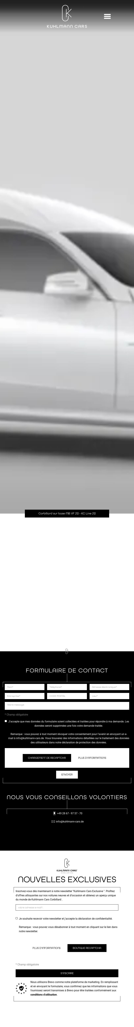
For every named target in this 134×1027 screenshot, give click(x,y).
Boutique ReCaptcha (87, 948)
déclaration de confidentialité (95, 918)
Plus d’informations (92, 757)
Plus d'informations (47, 948)
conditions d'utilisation (43, 994)
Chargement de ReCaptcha (47, 757)
